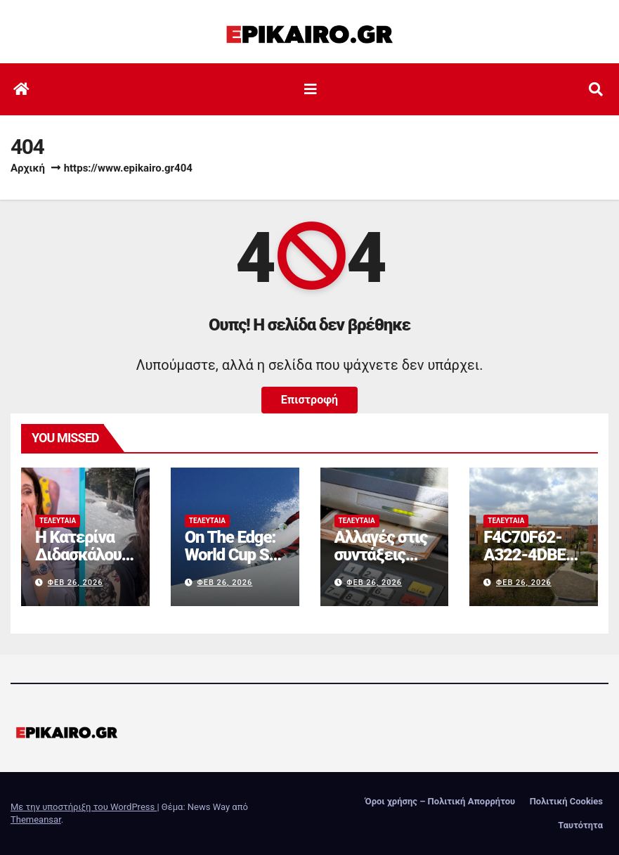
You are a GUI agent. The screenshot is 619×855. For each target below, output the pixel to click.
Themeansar (36, 819)
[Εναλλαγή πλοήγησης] (310, 89)
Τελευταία (57, 521)
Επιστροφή (309, 399)
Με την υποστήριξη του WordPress (84, 807)
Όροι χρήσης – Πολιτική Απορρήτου (440, 801)
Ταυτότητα (580, 825)
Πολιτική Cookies (566, 801)
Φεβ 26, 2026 (75, 582)
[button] (596, 89)
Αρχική (28, 168)
